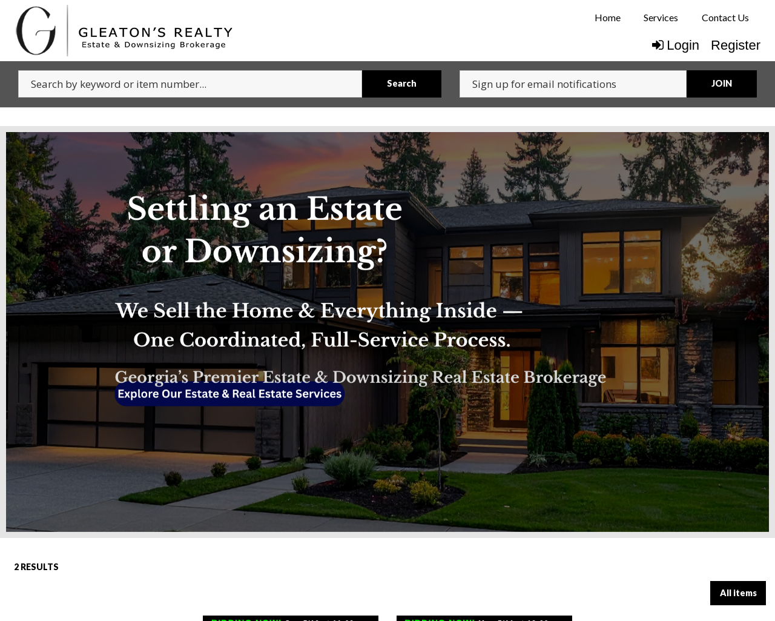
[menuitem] (607, 17)
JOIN (721, 83)
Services (661, 17)
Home (608, 17)
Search (402, 83)
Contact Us (725, 17)
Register (735, 45)
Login (675, 45)
